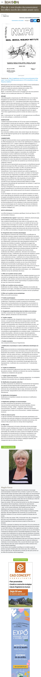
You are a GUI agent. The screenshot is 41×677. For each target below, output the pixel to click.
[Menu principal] (2, 2)
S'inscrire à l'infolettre (20, 559)
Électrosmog (22, 17)
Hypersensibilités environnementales (32, 17)
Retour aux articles (8, 447)
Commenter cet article (18, 20)
